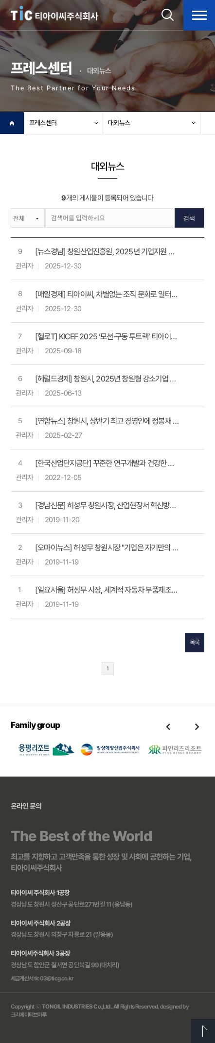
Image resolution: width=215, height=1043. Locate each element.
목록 (194, 643)
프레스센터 (42, 123)
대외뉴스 (119, 123)
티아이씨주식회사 (54, 13)
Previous (168, 726)
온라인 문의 (26, 806)
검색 (189, 219)
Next (197, 726)
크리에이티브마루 (28, 1014)
